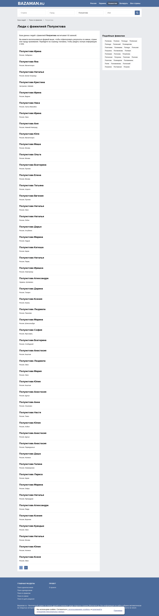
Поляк (107, 64)
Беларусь (123, 3)
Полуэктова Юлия (30, 381)
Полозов (135, 57)
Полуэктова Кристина (32, 82)
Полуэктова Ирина (30, 51)
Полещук (108, 44)
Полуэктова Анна (29, 402)
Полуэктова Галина (30, 464)
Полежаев (108, 54)
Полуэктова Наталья (31, 71)
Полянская (133, 41)
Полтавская (118, 67)
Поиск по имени (22, 596)
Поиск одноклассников (25, 587)
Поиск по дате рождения (25, 599)
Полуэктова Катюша (31, 247)
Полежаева (118, 47)
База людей (22, 20)
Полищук (124, 41)
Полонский (126, 64)
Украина (102, 3)
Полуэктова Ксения (30, 298)
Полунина (108, 51)
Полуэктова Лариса (31, 474)
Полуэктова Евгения (31, 195)
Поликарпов (118, 60)
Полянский (117, 44)
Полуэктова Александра (33, 278)
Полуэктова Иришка (31, 268)
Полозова (117, 54)
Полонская (108, 57)
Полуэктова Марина (31, 237)
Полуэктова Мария (30, 371)
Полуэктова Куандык (31, 526)
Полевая (128, 51)
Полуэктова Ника (29, 102)
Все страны (135, 3)
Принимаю (118, 611)
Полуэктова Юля (29, 133)
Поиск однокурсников (24, 590)
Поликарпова (127, 44)
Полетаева (108, 47)
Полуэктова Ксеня (30, 556)
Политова (108, 60)
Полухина (117, 57)
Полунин (127, 67)
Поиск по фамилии (35, 20)
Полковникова (116, 64)
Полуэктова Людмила (32, 309)
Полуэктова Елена (30, 175)
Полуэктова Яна (28, 61)
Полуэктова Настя (30, 412)
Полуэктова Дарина (31, 288)
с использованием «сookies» (78, 609)
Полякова (108, 41)
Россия (93, 3)
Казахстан (112, 3)
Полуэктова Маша (30, 144)
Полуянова (126, 54)
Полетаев (126, 57)
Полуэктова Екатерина (32, 164)
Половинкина (128, 60)
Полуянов (108, 67)
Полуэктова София (30, 329)
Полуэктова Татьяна (31, 185)
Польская (135, 47)
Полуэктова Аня (29, 123)
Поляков (116, 41)
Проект (52, 583)
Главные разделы (26, 583)
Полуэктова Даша (30, 453)
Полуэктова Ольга (30, 154)
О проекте (52, 587)
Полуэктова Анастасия (32, 350)
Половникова (118, 51)
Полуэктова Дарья (30, 226)
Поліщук (127, 47)
